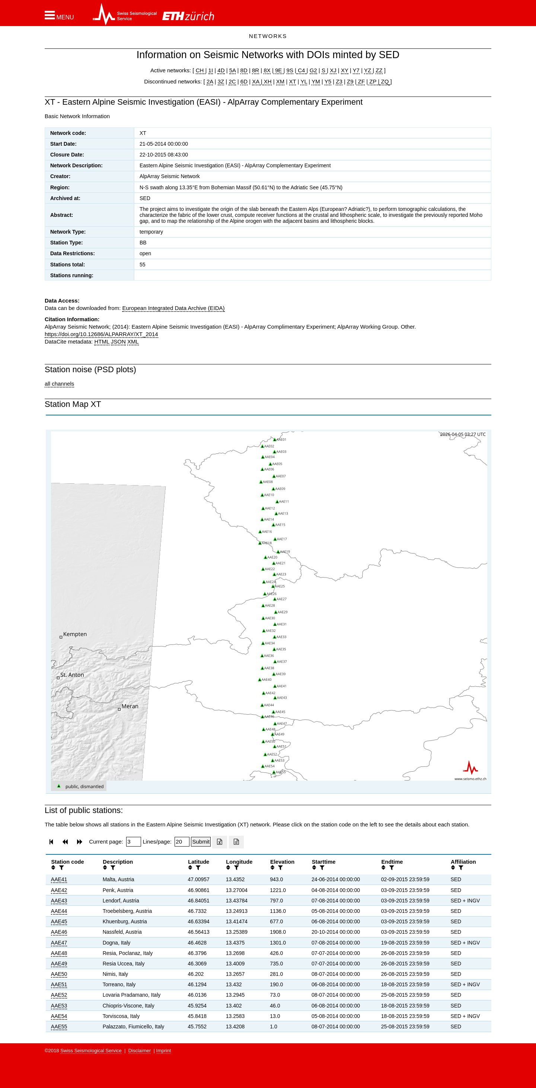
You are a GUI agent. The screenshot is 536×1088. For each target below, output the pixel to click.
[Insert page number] (133, 842)
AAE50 (59, 974)
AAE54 (59, 1016)
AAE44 (59, 911)
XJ (333, 70)
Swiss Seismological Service (91, 1050)
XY (344, 70)
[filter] (60, 867)
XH (267, 81)
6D (244, 81)
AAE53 (59, 1006)
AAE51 (59, 984)
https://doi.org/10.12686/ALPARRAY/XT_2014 (101, 334)
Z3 (339, 81)
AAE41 (59, 879)
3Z (221, 81)
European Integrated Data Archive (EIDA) (173, 308)
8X (267, 70)
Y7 (356, 70)
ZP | (373, 81)
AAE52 (59, 995)
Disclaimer (139, 1050)
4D (220, 70)
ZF (361, 81)
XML (133, 341)
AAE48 (59, 953)
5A (232, 70)
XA (256, 81)
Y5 (328, 81)
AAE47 (59, 943)
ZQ (384, 81)
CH (200, 70)
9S (290, 70)
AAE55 (59, 1027)
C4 (301, 70)
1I (210, 70)
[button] (59, 15)
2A (210, 81)
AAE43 (59, 901)
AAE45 (59, 921)
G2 (313, 70)
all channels (59, 383)
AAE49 (59, 964)
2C (232, 81)
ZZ (379, 70)
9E (279, 70)
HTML (101, 341)
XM (280, 81)
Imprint (163, 1050)
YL (303, 81)
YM (316, 81)
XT (292, 81)
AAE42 (59, 890)
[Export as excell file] (219, 842)
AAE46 (59, 932)
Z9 (350, 81)
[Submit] (201, 842)
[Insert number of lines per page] (182, 842)
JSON (118, 341)
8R (255, 70)
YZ (368, 70)
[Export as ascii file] (236, 842)
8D (244, 70)
